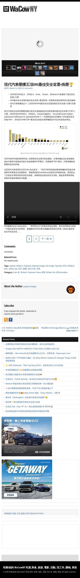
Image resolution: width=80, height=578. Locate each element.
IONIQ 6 (70, 266)
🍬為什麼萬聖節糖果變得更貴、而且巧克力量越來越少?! (29, 388)
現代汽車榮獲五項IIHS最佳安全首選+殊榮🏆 (38, 84)
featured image (38, 266)
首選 (38, 269)
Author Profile (29, 287)
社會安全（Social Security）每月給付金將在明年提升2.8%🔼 (31, 379)
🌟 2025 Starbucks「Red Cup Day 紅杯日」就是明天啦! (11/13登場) (34, 365)
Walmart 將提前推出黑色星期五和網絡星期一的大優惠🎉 (29, 384)
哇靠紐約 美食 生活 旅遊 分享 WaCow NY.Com (23, 513)
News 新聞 (40, 272)
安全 (20, 269)
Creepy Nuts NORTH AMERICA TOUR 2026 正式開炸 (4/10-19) (32, 349)
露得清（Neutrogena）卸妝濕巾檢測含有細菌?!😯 (27, 397)
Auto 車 (16, 272)
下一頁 (46, 238)
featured (27, 266)
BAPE (6, 88)
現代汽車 (31, 269)
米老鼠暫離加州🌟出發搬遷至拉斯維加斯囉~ (24, 370)
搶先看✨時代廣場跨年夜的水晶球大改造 (23, 402)
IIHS (64, 266)
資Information (62, 272)
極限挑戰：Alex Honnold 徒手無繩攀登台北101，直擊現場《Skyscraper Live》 (39, 353)
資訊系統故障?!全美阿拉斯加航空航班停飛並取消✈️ (27, 411)
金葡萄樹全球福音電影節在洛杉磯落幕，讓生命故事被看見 (30, 344)
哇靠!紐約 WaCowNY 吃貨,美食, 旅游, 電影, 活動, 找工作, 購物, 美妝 (40, 567)
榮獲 (25, 269)
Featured (31, 272)
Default (24, 272)
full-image (50, 266)
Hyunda (58, 266)
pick (5, 269)
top (15, 269)
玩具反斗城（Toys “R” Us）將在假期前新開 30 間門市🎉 (29, 407)
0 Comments (27, 88)
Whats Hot (50, 272)
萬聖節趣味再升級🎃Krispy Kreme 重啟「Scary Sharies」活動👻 (33, 393)
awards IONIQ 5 (16, 266)
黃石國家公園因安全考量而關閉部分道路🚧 (24, 374)
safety (11, 269)
